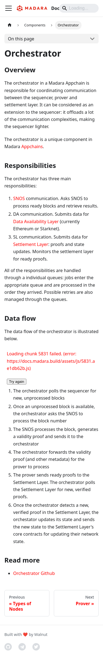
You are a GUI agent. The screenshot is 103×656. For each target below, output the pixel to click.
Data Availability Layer (36, 221)
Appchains (32, 146)
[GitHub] (8, 647)
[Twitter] (36, 647)
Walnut (41, 634)
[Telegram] (22, 647)
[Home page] (9, 25)
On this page (21, 39)
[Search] (79, 8)
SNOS (19, 198)
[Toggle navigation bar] (8, 8)
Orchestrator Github (34, 573)
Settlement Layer (30, 244)
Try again (16, 382)
